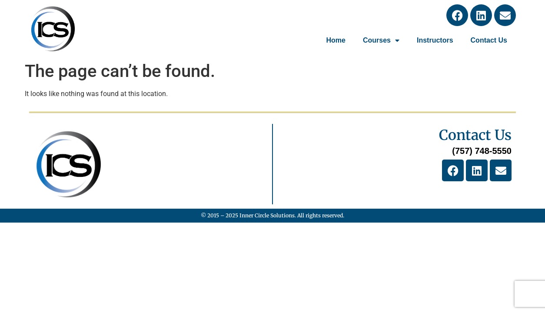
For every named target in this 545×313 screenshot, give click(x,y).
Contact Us (489, 40)
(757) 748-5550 (482, 151)
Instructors (435, 40)
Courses (381, 40)
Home (335, 40)
